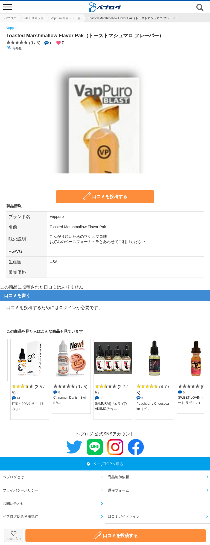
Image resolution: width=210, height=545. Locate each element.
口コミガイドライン (124, 516)
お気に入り (13, 535)
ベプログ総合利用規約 (20, 516)
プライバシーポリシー (20, 490)
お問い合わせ (13, 503)
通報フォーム (118, 490)
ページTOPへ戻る (105, 464)
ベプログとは (13, 477)
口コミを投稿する (105, 196)
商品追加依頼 (118, 477)
